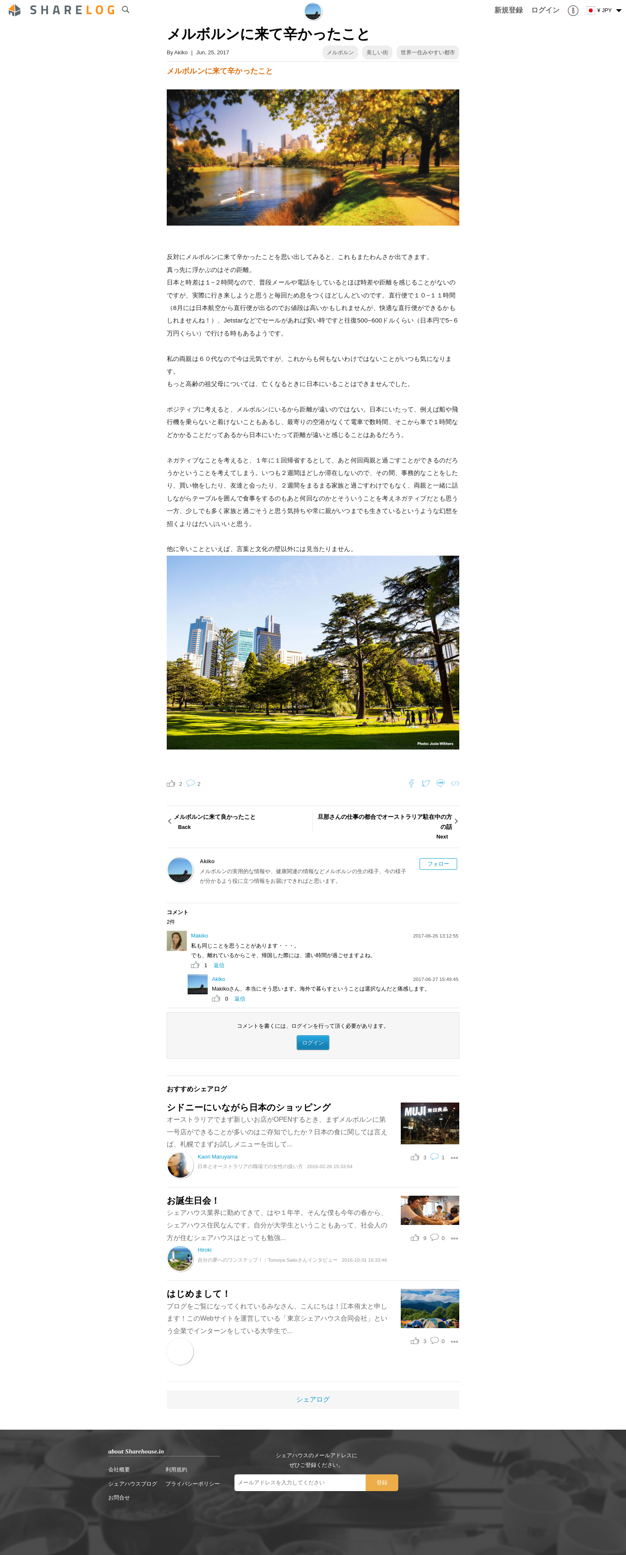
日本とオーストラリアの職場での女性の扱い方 (250, 1166)
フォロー (438, 864)
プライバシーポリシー (192, 1484)
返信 (219, 965)
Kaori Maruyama (217, 1157)
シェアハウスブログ (132, 1484)
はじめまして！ (199, 1293)
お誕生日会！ (193, 1200)
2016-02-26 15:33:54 (330, 1166)
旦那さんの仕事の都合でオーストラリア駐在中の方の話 (383, 827)
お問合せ (119, 1497)
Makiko (199, 935)
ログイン (313, 1042)
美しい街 (377, 52)
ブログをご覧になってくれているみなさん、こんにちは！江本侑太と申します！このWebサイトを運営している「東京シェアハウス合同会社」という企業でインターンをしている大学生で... (277, 1318)
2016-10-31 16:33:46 (364, 1260)
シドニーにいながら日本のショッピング (249, 1107)
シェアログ (313, 1399)
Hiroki (204, 1250)
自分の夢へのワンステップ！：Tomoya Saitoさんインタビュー (268, 1260)
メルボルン (340, 52)
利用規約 (176, 1469)
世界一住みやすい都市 (428, 52)
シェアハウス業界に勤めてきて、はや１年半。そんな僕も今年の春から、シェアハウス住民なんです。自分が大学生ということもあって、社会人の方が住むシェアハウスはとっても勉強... (277, 1225)
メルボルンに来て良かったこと (242, 822)
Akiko (181, 52)
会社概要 (119, 1469)
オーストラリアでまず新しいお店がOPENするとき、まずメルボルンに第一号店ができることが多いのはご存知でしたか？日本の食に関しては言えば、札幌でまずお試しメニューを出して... (277, 1132)
